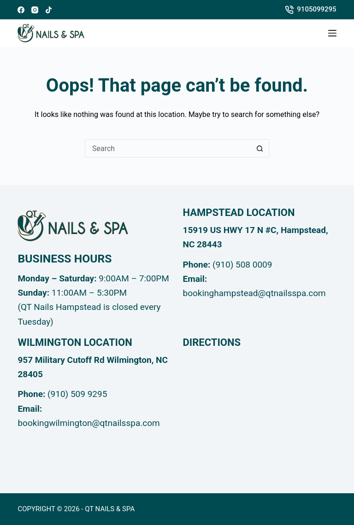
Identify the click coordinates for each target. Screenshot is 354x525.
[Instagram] (34, 9)
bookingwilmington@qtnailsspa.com (88, 423)
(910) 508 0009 (242, 264)
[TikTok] (48, 9)
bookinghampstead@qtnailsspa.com (254, 293)
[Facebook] (21, 9)
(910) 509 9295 (77, 394)
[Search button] (260, 148)
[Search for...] (168, 148)
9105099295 (310, 9)
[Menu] (332, 33)
